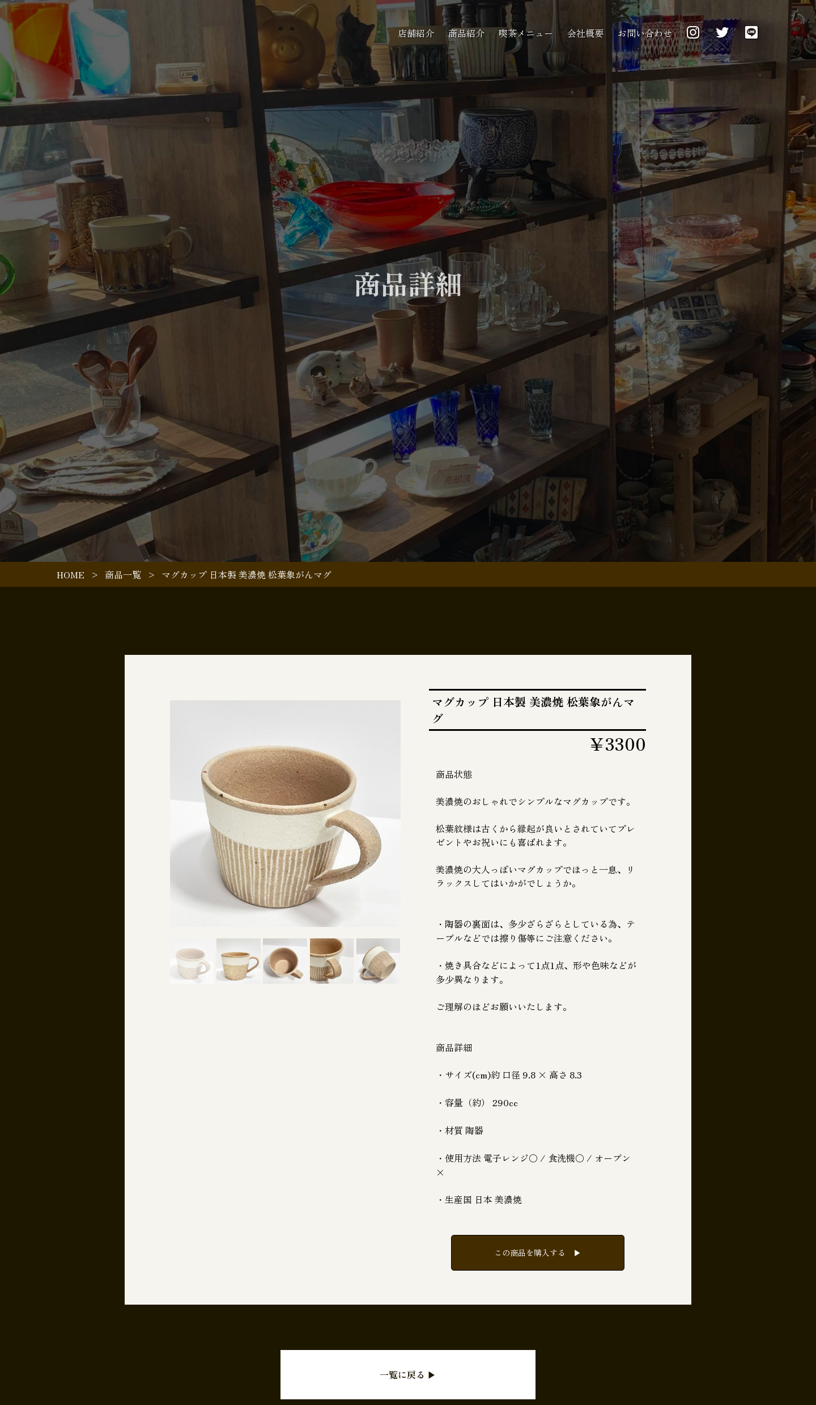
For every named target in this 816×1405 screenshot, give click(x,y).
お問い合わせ (645, 33)
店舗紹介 (416, 33)
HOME (70, 574)
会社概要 (585, 33)
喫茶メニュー (526, 33)
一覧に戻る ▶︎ (408, 1374)
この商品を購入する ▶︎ (537, 1252)
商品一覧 (123, 574)
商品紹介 (466, 33)
